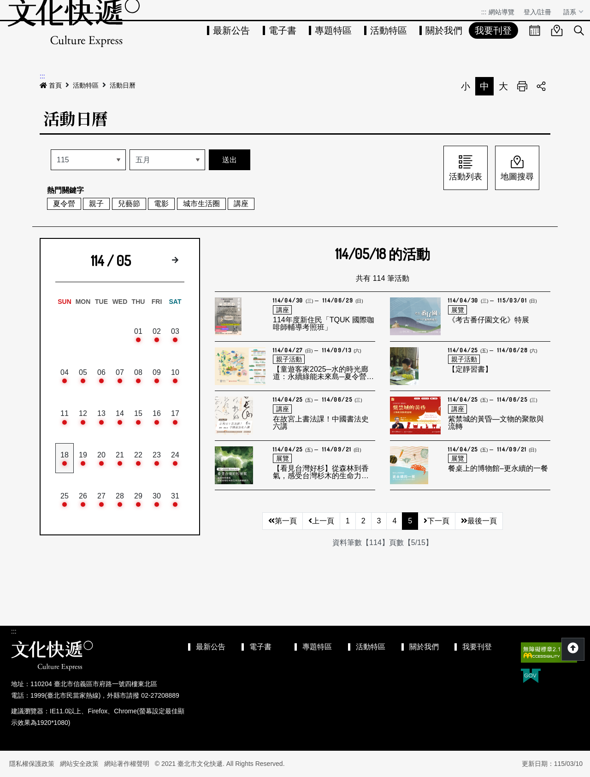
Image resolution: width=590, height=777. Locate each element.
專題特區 (333, 30)
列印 (522, 86)
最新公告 (231, 30)
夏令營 (64, 204)
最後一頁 (479, 521)
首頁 (51, 85)
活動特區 (388, 30)
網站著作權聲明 (126, 763)
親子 (96, 204)
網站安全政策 (79, 763)
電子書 (282, 30)
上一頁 (321, 521)
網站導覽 (501, 12)
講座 (241, 204)
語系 (570, 12)
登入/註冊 (537, 12)
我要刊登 (493, 30)
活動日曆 (123, 85)
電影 (161, 204)
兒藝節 (129, 204)
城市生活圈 (201, 204)
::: (484, 12)
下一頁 (436, 521)
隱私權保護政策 (31, 763)
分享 (541, 86)
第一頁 (282, 521)
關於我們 (443, 30)
